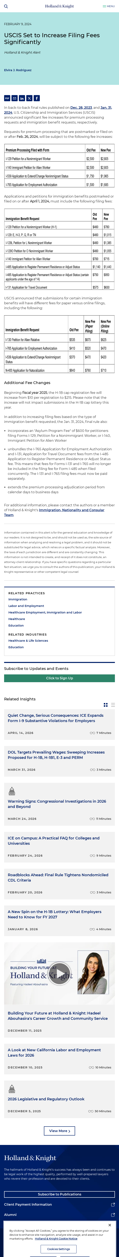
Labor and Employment (26, 606)
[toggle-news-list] (113, 705)
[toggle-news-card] (106, 705)
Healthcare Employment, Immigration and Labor (45, 612)
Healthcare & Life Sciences (28, 641)
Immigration (17, 599)
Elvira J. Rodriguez (17, 70)
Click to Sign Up (59, 678)
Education (16, 625)
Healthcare (16, 619)
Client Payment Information (28, 1204)
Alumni (10, 1215)
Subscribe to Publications (59, 1194)
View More (58, 1131)
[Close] (109, 1236)
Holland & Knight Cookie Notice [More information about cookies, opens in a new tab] (56, 1249)
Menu (111, 6)
